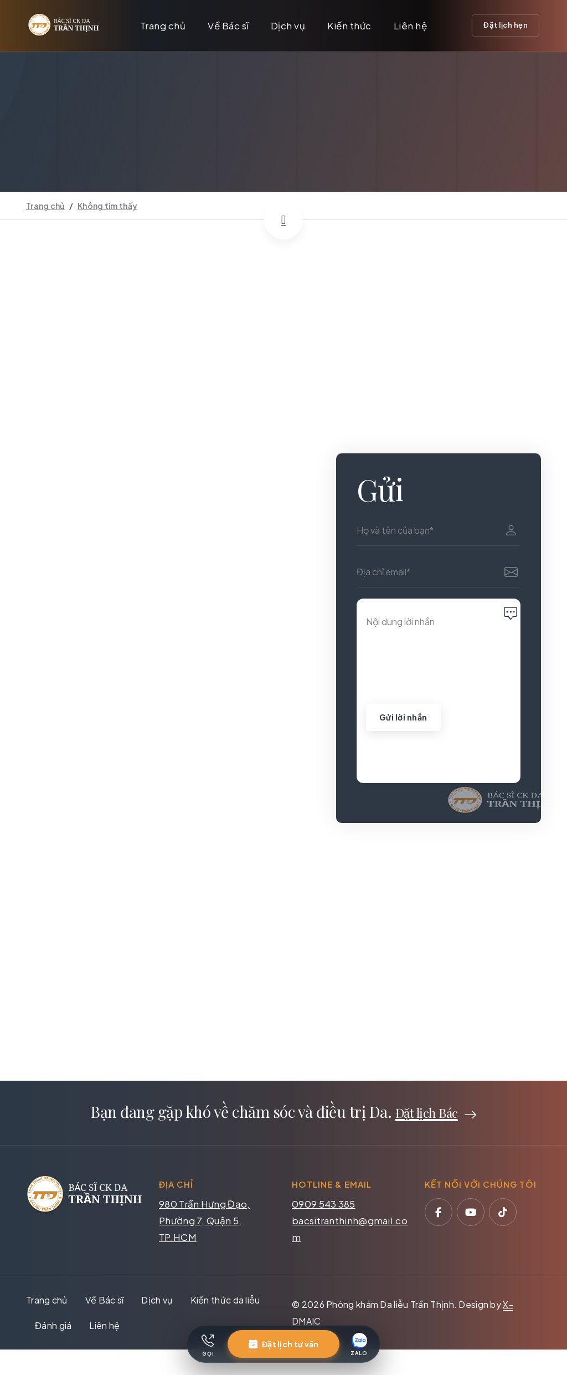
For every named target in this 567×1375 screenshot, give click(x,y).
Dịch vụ (288, 25)
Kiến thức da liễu (225, 1303)
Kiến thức (349, 25)
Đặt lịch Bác (427, 1115)
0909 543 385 (323, 1207)
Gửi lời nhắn (403, 720)
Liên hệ (410, 25)
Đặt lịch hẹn (505, 25)
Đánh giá (53, 1329)
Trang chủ (163, 25)
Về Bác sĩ (228, 25)
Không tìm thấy (107, 206)
